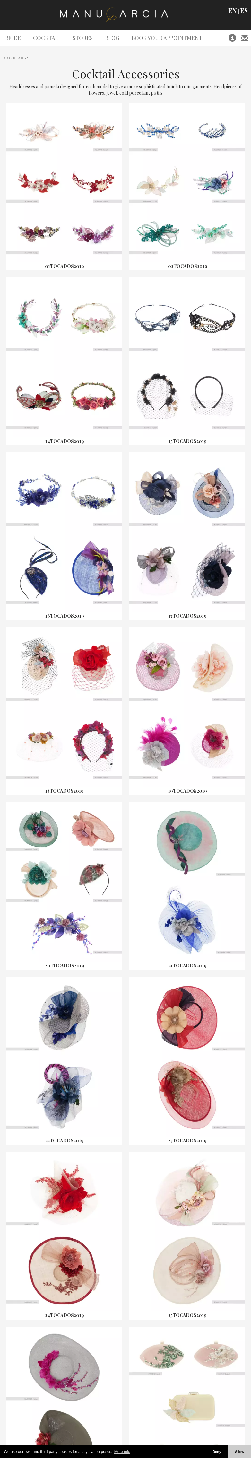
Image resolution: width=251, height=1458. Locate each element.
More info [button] (122, 1451)
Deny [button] (216, 1452)
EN (232, 10)
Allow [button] (239, 1452)
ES (244, 10)
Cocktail (14, 57)
